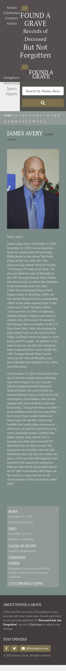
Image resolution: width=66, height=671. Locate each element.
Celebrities (11, 12)
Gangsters (11, 77)
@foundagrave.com (36, 648)
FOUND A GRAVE (35, 19)
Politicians (11, 82)
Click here (35, 624)
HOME (5, 115)
